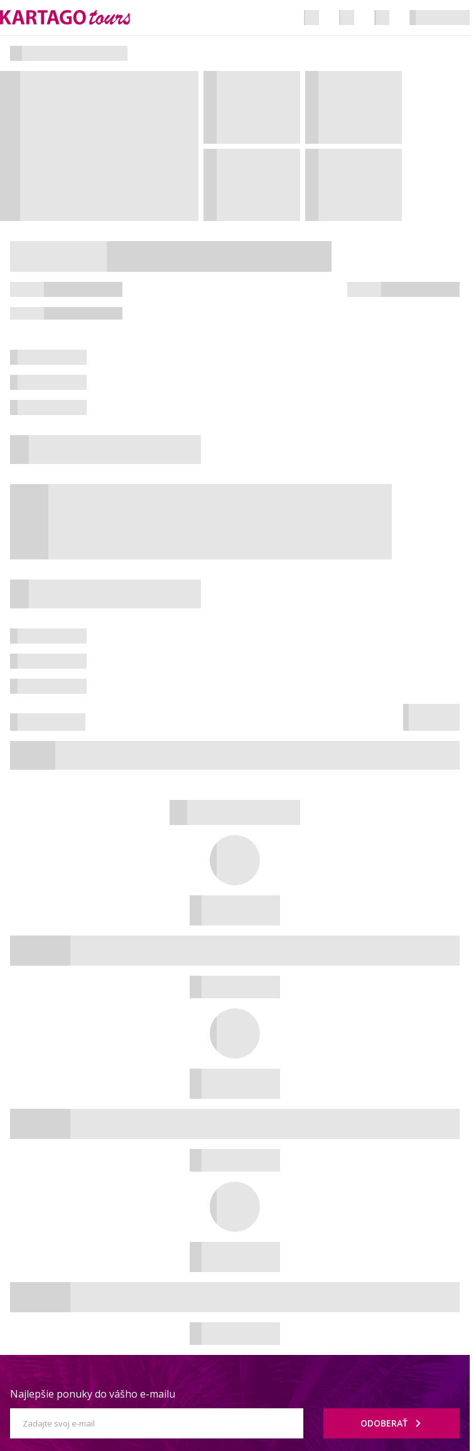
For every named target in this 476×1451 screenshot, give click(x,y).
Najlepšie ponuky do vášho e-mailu (92, 1394)
